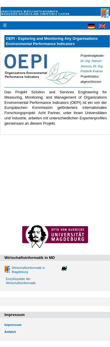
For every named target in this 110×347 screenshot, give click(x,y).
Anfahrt (10, 332)
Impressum (13, 325)
